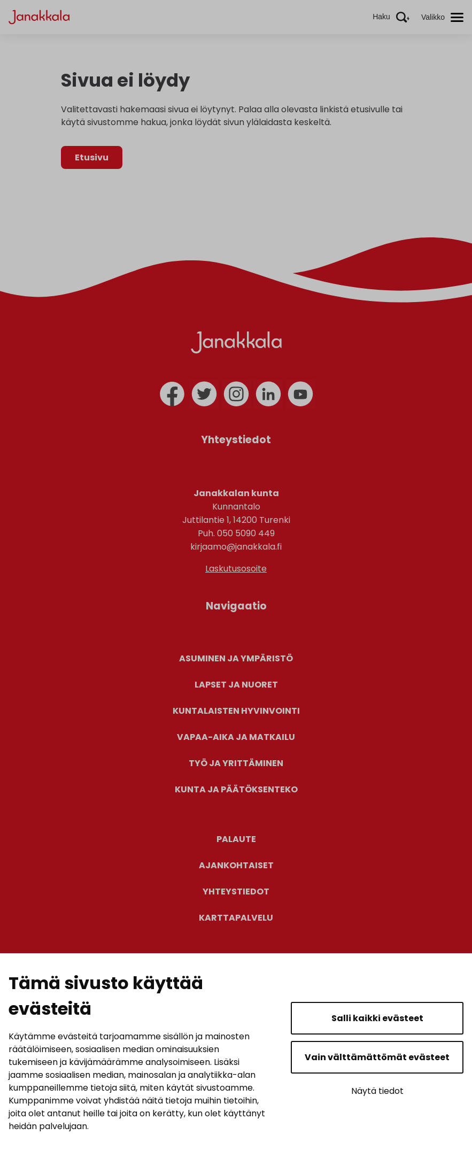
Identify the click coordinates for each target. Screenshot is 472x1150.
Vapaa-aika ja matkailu (236, 737)
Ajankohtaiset (236, 865)
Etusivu (92, 157)
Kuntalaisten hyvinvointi (236, 711)
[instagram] (236, 394)
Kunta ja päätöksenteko (236, 789)
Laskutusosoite (236, 568)
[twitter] (204, 394)
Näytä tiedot (377, 1091)
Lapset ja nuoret (236, 684)
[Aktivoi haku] (391, 17)
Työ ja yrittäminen (236, 763)
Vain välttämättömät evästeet (377, 1057)
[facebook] (172, 394)
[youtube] (300, 394)
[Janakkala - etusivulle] (39, 16)
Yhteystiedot (236, 891)
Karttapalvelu (236, 918)
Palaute (236, 839)
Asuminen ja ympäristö (236, 658)
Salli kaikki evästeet (377, 1018)
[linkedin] (268, 394)
